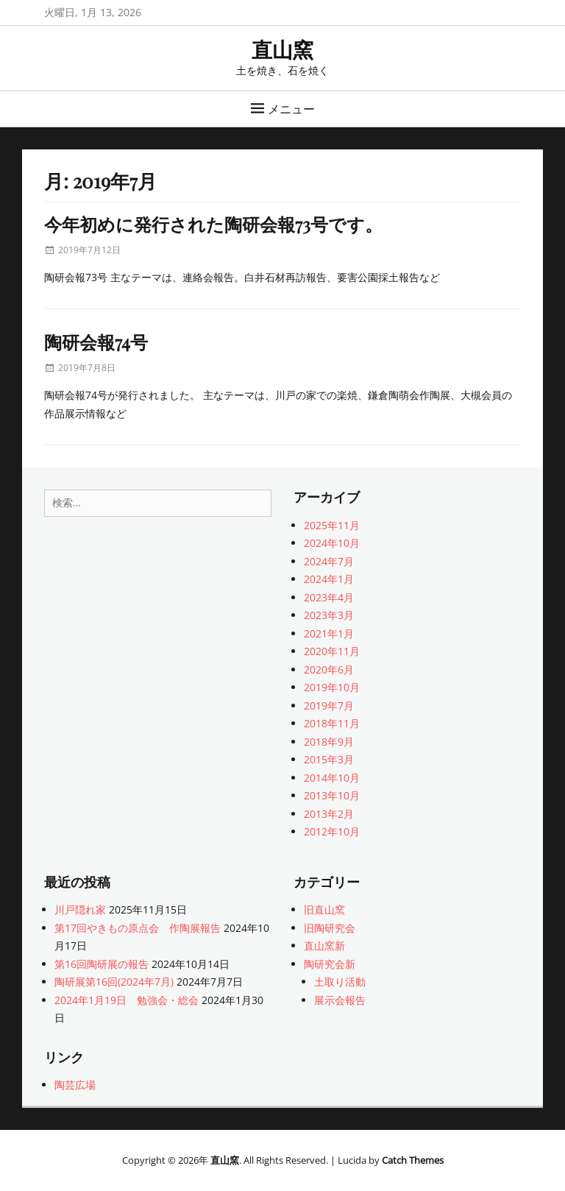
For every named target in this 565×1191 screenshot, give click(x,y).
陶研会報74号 (96, 341)
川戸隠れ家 (80, 909)
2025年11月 (332, 525)
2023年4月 (329, 597)
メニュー (291, 109)
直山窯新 (324, 946)
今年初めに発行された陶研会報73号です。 (213, 224)
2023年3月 (329, 615)
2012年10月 (332, 831)
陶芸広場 (75, 1085)
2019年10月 (332, 687)
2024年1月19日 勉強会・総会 (126, 1000)
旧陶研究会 (329, 928)
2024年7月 (329, 561)
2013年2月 (329, 814)
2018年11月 (332, 723)
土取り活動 (340, 982)
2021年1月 (329, 633)
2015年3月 (329, 759)
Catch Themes (413, 1160)
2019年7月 (329, 706)
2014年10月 (332, 778)
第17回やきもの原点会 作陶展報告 (137, 928)
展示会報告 (340, 1000)
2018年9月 (329, 742)
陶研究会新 (329, 964)
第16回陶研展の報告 (101, 964)
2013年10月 (332, 795)
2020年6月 (329, 669)
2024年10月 (332, 543)
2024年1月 (329, 579)
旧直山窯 (324, 909)
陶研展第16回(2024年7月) (114, 982)
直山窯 (282, 49)
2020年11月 (332, 651)
